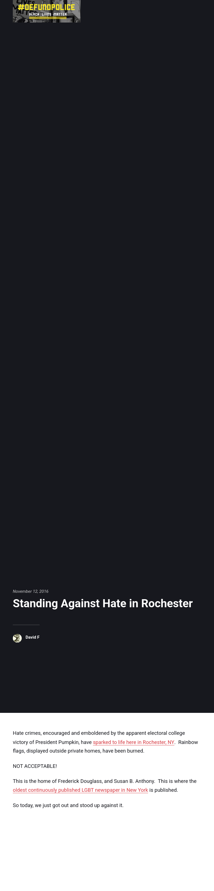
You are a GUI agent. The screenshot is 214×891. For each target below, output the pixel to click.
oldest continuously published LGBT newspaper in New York (81, 790)
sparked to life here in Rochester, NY (134, 742)
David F (33, 637)
